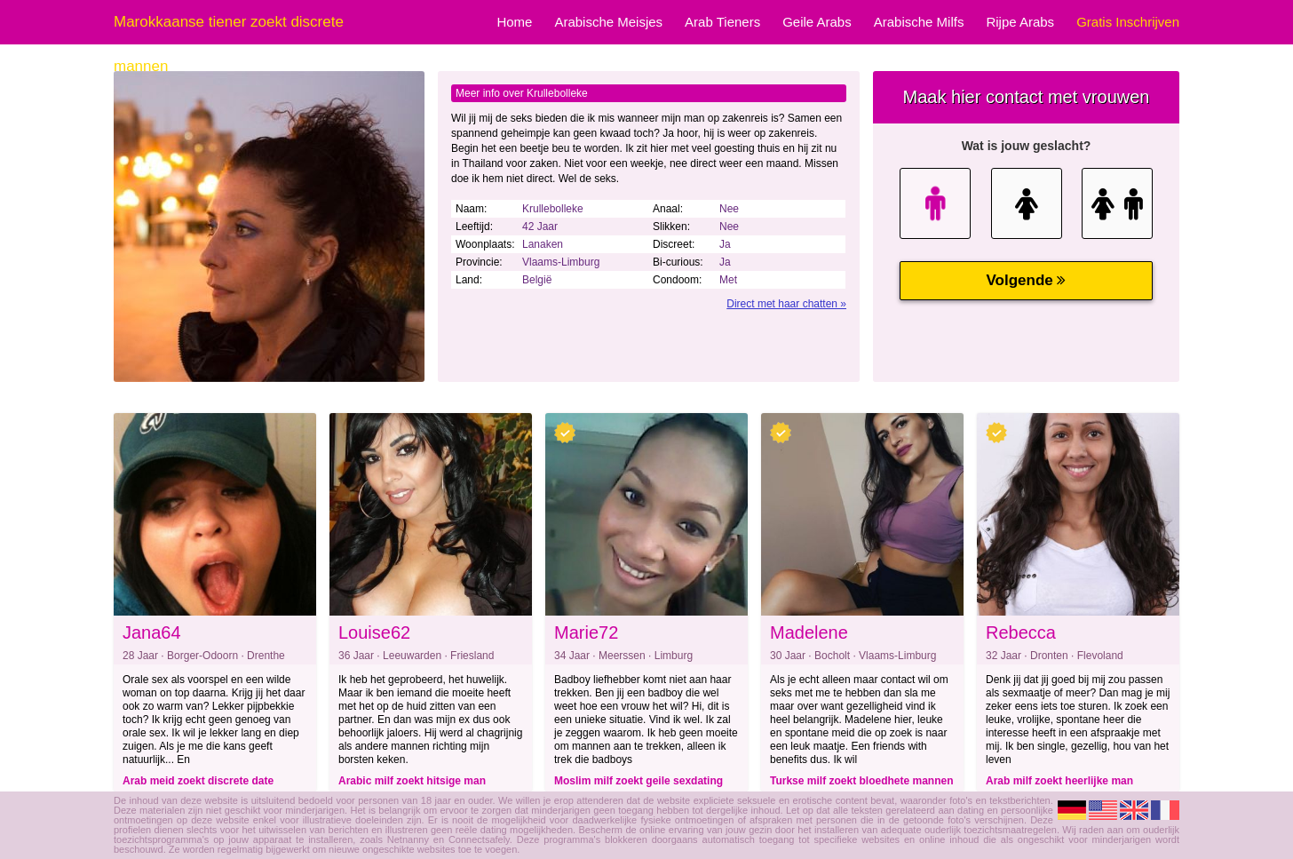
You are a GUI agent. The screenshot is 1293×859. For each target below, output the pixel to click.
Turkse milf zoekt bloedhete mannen (861, 781)
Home (514, 21)
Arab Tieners (722, 21)
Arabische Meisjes (608, 21)
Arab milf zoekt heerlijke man (1059, 781)
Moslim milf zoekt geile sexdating (638, 781)
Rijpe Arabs (1020, 21)
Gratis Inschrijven (1127, 21)
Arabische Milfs (919, 21)
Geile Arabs (817, 21)
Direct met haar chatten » (786, 304)
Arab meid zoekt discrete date (198, 781)
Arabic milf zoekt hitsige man (412, 781)
